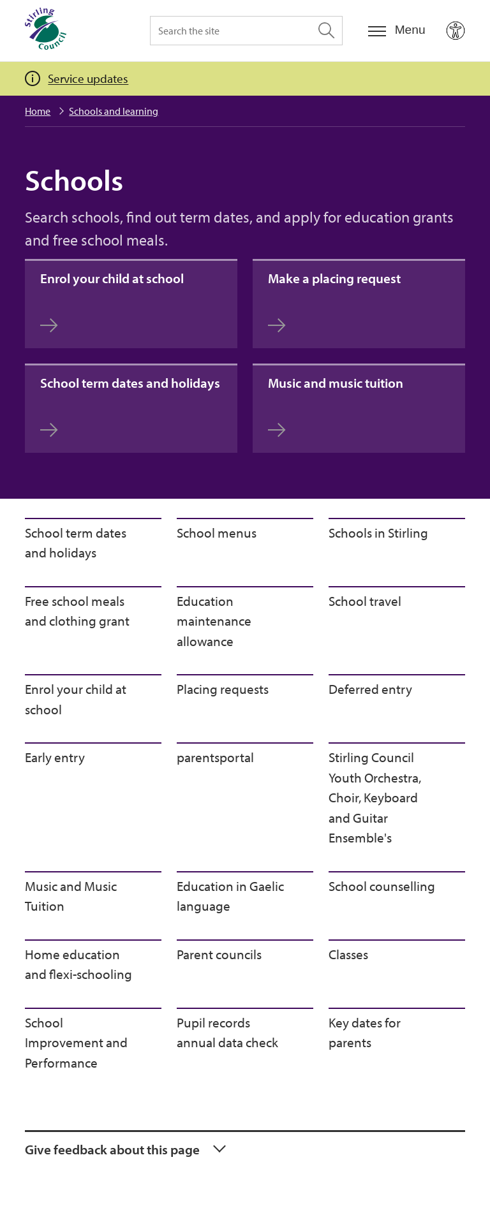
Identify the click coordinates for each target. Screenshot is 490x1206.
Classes (348, 954)
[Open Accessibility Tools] (455, 30)
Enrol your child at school (112, 301)
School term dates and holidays (130, 406)
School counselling (382, 886)
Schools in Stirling (378, 532)
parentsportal (215, 757)
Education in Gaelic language (230, 896)
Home (37, 111)
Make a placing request (334, 301)
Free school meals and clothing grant (77, 610)
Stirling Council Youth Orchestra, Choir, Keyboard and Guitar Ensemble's (375, 797)
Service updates (88, 78)
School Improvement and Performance (76, 1042)
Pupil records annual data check (227, 1032)
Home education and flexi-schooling (78, 964)
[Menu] (397, 30)
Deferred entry (370, 688)
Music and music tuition (335, 406)
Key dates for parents (365, 1032)
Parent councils (219, 954)
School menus (216, 532)
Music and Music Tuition (71, 896)
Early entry (55, 757)
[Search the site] (246, 30)
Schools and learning (113, 111)
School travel (365, 600)
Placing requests (223, 688)
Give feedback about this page (112, 1149)
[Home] (45, 31)
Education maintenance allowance (214, 620)
